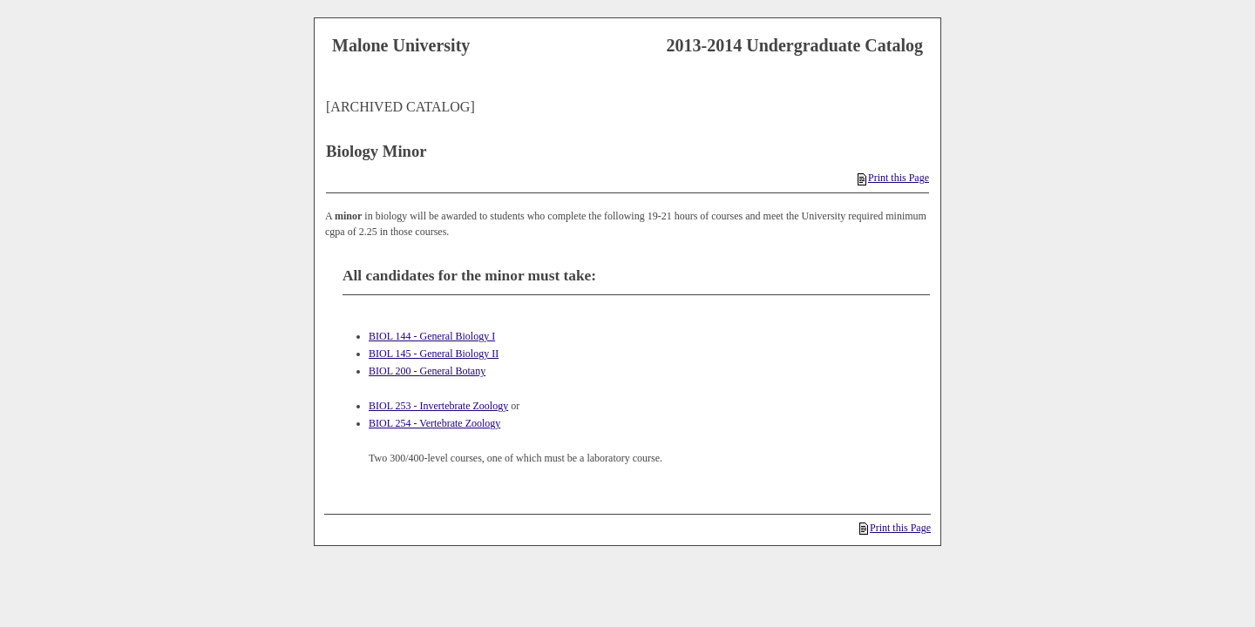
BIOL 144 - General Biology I (432, 336)
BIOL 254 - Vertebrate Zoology (434, 423)
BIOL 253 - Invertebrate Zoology (438, 406)
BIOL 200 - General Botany (427, 371)
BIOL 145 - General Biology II (434, 353)
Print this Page (893, 178)
